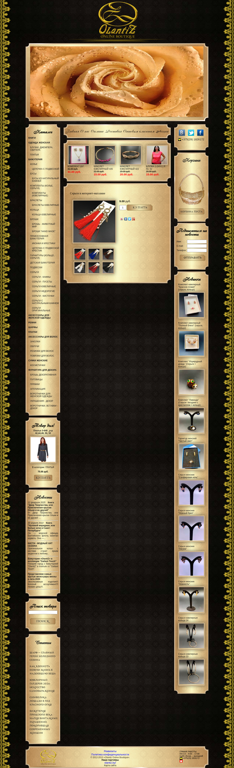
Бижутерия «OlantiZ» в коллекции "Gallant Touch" (42, 560)
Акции (162, 131)
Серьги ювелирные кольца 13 (188, 655)
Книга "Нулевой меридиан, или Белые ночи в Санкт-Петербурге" (41, 527)
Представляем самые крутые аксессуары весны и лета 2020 (42, 576)
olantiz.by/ (110, 762)
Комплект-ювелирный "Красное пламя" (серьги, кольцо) (189, 287)
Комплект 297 (76, 166)
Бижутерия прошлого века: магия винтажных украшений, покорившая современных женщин (44, 722)
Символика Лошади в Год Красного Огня (41, 701)
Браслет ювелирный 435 (103, 167)
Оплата (97, 131)
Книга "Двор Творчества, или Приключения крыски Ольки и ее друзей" (41, 506)
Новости (43, 497)
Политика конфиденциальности (110, 754)
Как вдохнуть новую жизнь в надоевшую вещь (43, 670)
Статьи (43, 643)
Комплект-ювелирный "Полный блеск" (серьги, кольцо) (190, 325)
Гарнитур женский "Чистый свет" (187, 439)
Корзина (191, 160)
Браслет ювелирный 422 (129, 167)
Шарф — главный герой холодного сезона (42, 656)
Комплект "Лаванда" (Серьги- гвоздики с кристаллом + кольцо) (189, 402)
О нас (84, 131)
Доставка (113, 131)
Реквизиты (110, 751)
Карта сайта (110, 765)
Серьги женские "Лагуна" (186, 547)
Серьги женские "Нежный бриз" (186, 511)
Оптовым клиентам (138, 131)
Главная (72, 131)
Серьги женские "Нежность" (186, 582)
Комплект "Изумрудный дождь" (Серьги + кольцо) (190, 364)
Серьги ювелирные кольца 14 (188, 619)
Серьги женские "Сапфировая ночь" (188, 476)
